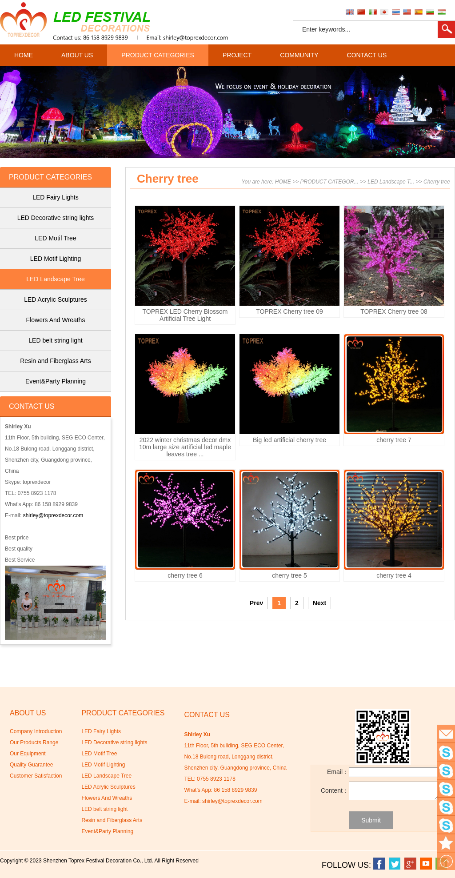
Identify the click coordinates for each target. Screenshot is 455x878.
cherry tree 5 (289, 575)
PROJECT (237, 55)
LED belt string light (55, 340)
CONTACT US (367, 55)
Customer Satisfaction (36, 776)
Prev (256, 603)
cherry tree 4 (393, 575)
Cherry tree (436, 182)
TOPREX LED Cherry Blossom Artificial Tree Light (185, 315)
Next (319, 603)
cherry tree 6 (185, 575)
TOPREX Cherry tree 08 (393, 311)
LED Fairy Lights (55, 197)
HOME (23, 55)
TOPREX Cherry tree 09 (289, 311)
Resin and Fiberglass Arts (55, 360)
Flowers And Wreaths (55, 319)
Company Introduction (36, 731)
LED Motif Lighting (55, 258)
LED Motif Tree (55, 238)
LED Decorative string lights (55, 217)
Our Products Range (34, 742)
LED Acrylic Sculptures (55, 299)
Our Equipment (28, 753)
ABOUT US (77, 55)
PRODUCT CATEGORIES (157, 55)
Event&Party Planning (55, 381)
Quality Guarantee (31, 765)
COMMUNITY (299, 55)
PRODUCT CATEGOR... (329, 182)
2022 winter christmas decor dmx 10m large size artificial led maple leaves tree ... (185, 447)
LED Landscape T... (390, 182)
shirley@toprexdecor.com (53, 515)
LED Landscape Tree (55, 279)
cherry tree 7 (393, 439)
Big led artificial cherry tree (289, 439)
